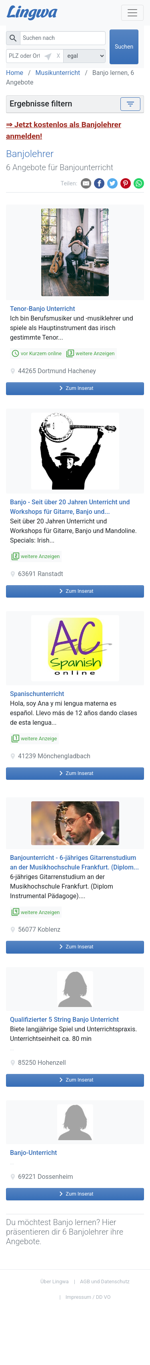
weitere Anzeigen (90, 353)
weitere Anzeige (34, 739)
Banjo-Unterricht (33, 1153)
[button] (48, 56)
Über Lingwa (54, 1281)
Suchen (124, 46)
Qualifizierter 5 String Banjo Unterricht (64, 1019)
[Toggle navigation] (130, 104)
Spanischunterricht (37, 694)
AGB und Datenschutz (105, 1281)
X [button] (58, 56)
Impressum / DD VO (88, 1297)
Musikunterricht (58, 73)
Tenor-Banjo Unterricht (42, 309)
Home (14, 73)
